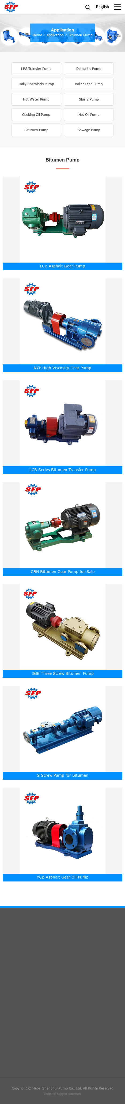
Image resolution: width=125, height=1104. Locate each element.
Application (62, 30)
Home (37, 35)
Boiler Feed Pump (89, 84)
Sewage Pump (89, 130)
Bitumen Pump (80, 35)
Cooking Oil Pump (36, 115)
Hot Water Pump (36, 99)
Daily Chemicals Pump (36, 84)
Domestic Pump (88, 69)
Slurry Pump (89, 99)
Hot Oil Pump (88, 115)
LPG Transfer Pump (36, 69)
